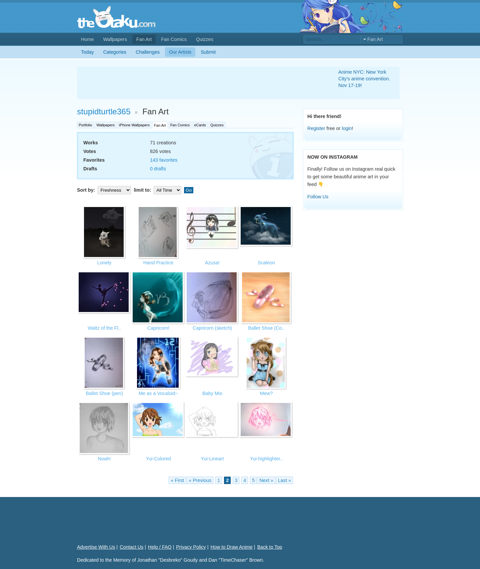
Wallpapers (115, 39)
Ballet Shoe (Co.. (266, 328)
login (347, 128)
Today (87, 52)
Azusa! (212, 262)
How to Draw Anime (232, 547)
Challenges (148, 52)
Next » (266, 480)
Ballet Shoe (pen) (104, 393)
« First (177, 480)
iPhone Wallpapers (134, 125)
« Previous (200, 480)
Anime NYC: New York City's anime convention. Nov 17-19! (364, 78)
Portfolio (85, 125)
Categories (114, 52)
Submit (208, 52)
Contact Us (131, 547)
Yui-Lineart (212, 458)
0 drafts (158, 168)
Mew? (266, 393)
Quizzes (204, 39)
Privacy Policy (191, 547)
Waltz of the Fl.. (104, 328)
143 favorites (163, 160)
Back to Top (269, 547)
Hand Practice (158, 262)
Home (87, 39)
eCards (200, 125)
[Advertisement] (199, 83)
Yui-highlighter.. (266, 458)
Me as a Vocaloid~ (158, 393)
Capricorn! (158, 328)
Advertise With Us (96, 547)
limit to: (158, 190)
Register (316, 128)
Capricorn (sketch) (212, 328)
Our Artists (180, 52)
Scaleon (266, 262)
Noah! (104, 458)
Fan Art (144, 39)
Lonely (104, 262)
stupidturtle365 (104, 111)
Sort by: (104, 190)
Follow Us (317, 196)
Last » (284, 480)
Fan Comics (174, 39)
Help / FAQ (159, 547)
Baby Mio (212, 393)
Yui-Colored (158, 458)
